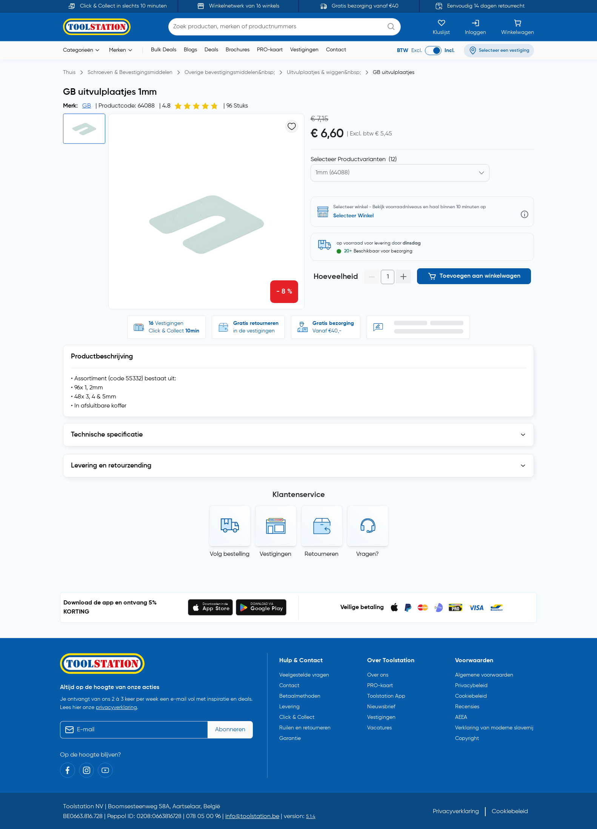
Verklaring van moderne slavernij (494, 728)
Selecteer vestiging (356, 215)
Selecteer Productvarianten (354, 159)
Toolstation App (386, 696)
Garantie (290, 738)
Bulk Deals (163, 49)
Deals (211, 49)
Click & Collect (296, 717)
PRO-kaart (270, 49)
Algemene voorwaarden (484, 675)
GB (86, 106)
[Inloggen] (475, 27)
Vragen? (367, 554)
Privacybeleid (471, 685)
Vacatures (379, 728)
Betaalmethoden (299, 696)
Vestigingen (304, 49)
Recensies (467, 706)
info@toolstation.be (252, 817)
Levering (289, 706)
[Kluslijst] (441, 27)
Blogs (190, 49)
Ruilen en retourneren (305, 728)
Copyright (467, 738)
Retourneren (322, 554)
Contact (336, 49)
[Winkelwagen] (517, 27)
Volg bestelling (229, 554)
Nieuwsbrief (381, 706)
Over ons (377, 675)
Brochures (237, 49)
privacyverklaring (116, 707)
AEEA (461, 717)
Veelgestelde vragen (304, 675)
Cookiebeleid (471, 696)
